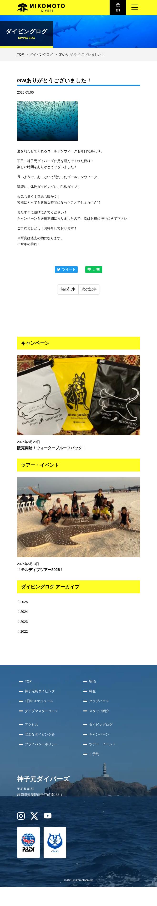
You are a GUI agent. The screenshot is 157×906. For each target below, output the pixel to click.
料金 (92, 691)
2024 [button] (22, 612)
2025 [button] (22, 602)
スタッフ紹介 (99, 711)
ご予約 (94, 754)
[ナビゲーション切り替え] (134, 7)
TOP (20, 54)
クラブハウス (99, 701)
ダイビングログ (41, 54)
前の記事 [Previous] (68, 289)
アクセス (31, 724)
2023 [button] (22, 622)
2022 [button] (22, 631)
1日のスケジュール (39, 701)
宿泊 (92, 681)
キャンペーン (99, 734)
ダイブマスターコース (41, 711)
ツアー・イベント (102, 744)
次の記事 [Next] (89, 289)
